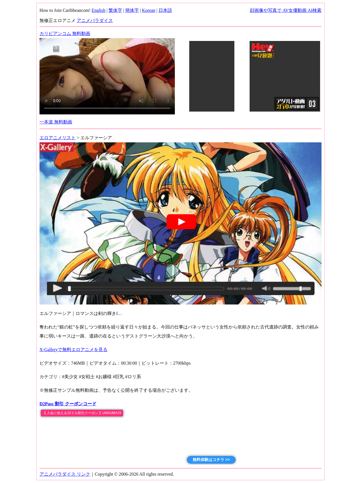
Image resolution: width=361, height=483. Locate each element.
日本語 (165, 10)
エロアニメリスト (57, 137)
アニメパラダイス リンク (64, 474)
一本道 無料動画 (55, 121)
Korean (148, 10)
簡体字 (132, 10)
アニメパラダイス (95, 20)
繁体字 (115, 10)
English (98, 10)
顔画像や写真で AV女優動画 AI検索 (286, 10)
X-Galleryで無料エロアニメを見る (73, 349)
